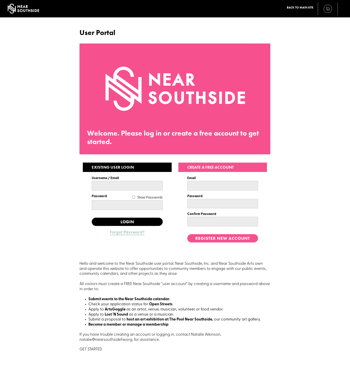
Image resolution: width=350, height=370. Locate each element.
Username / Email (105, 178)
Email (191, 178)
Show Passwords (150, 197)
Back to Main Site (300, 7)
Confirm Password (201, 214)
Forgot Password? (127, 232)
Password (99, 196)
